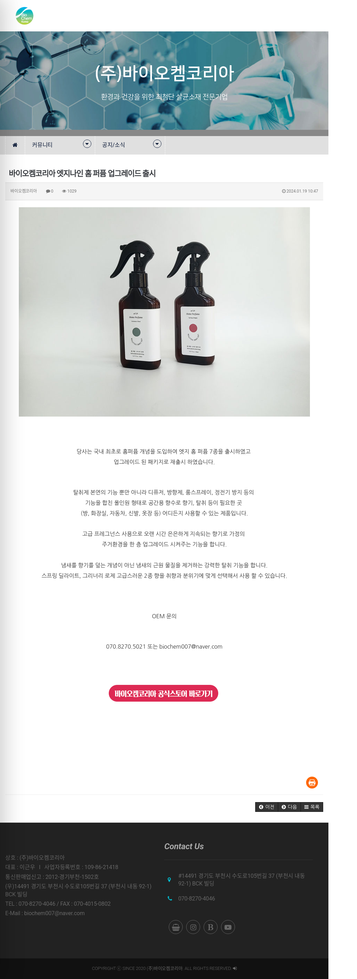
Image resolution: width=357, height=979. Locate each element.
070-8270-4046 (210, 898)
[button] (295, 807)
